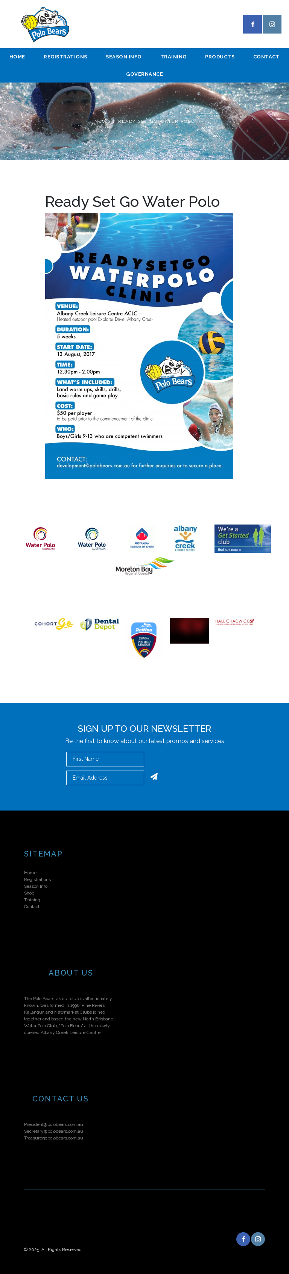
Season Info (35, 886)
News (102, 121)
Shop (29, 893)
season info (124, 57)
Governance (144, 74)
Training (173, 57)
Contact (32, 906)
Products (219, 57)
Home (17, 57)
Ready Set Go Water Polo (156, 121)
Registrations (65, 57)
